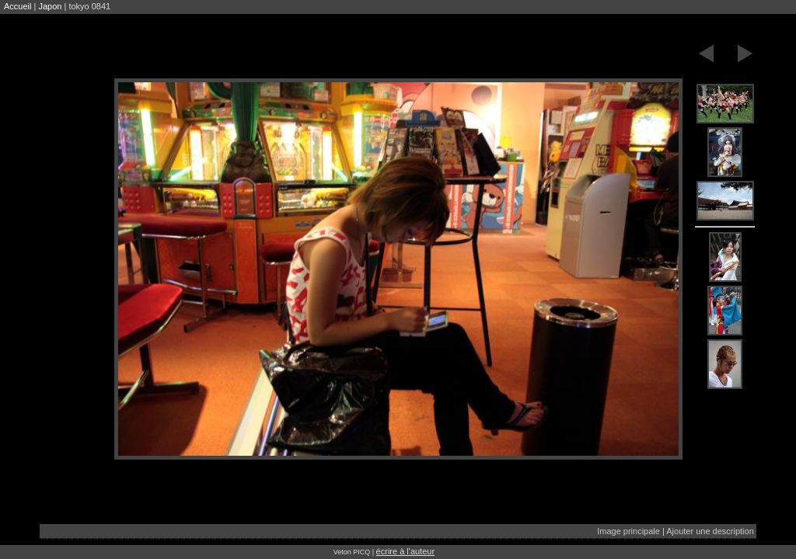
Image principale (628, 531)
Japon (49, 6)
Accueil (17, 6)
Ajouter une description (710, 531)
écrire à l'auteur (405, 551)
